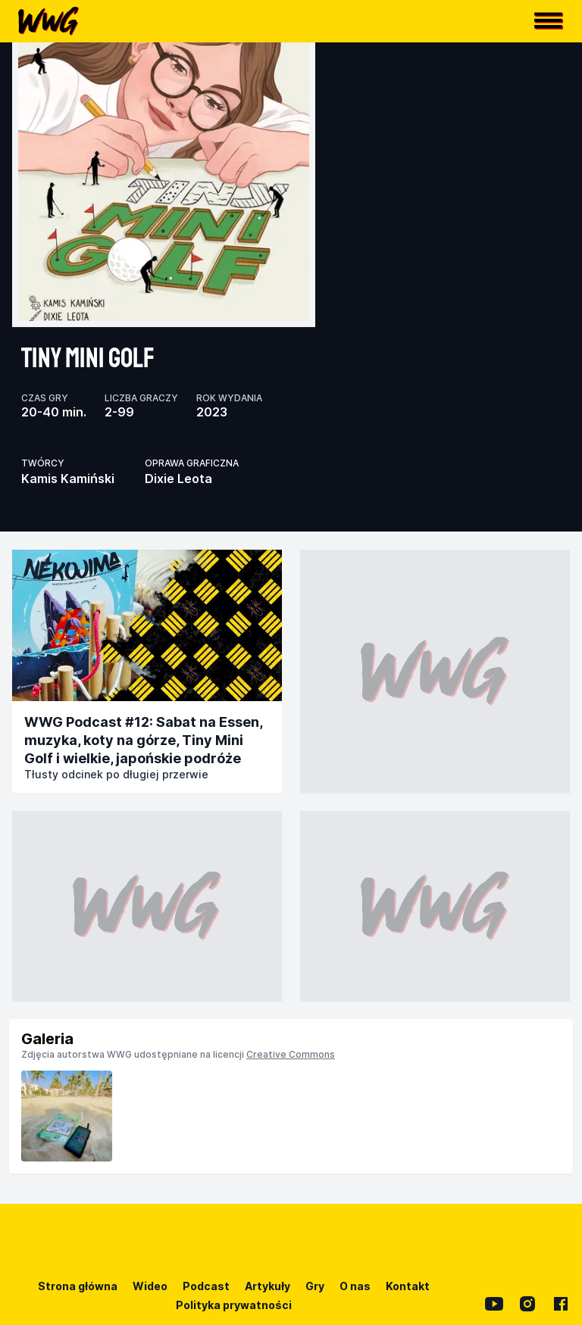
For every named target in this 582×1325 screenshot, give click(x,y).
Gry (314, 1286)
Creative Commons (290, 1054)
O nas (355, 1286)
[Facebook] (561, 1304)
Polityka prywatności (234, 1304)
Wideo (150, 1286)
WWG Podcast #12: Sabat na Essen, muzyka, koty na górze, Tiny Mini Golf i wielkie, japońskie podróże (143, 740)
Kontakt (408, 1286)
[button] (549, 21)
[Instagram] (527, 1304)
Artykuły (267, 1286)
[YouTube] (494, 1304)
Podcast (206, 1286)
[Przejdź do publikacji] (147, 625)
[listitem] (66, 1116)
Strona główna (77, 1286)
